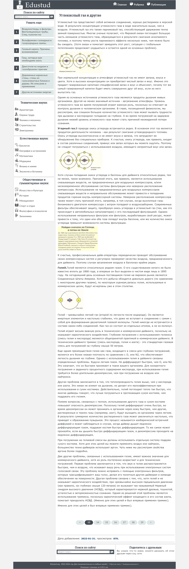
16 (115, 522)
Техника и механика (29, 120)
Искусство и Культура (31, 190)
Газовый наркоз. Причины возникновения (36, 50)
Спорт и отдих (27, 206)
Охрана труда (26, 115)
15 (106, 522)
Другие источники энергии (36, 92)
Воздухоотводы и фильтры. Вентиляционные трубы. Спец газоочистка (37, 32)
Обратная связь (114, 564)
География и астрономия (32, 151)
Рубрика (139, 4)
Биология (24, 146)
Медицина (25, 161)
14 (97, 522)
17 (124, 522)
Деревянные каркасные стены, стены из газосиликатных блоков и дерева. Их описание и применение (36, 81)
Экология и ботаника (30, 171)
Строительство (27, 125)
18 (133, 522)
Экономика (25, 216)
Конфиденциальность (131, 564)
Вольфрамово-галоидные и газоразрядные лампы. (37, 41)
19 (142, 522)
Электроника (26, 130)
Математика (26, 156)
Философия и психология (33, 211)
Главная (122, 4)
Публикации (158, 4)
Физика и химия (27, 166)
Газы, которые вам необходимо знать (32, 59)
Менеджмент (26, 201)
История (24, 195)
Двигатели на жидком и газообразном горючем (35, 68)
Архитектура (26, 110)
